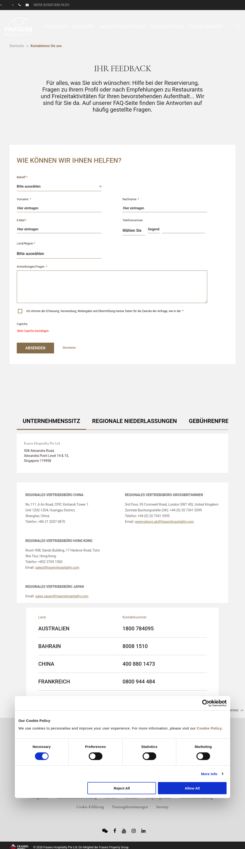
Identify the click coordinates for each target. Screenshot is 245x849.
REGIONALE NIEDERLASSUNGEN (134, 421)
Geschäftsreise (167, 26)
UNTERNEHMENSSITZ (51, 421)
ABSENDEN (35, 348)
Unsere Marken (206, 26)
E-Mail (22, 220)
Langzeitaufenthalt (122, 26)
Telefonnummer (132, 220)
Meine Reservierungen (51, 5)
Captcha (22, 324)
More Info (209, 774)
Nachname (130, 199)
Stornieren (69, 347)
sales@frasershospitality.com (57, 567)
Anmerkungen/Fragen (32, 266)
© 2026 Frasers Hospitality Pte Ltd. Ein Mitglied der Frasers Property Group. (81, 847)
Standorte (56, 26)
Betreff (22, 177)
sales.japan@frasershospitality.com (62, 596)
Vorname (24, 199)
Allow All (192, 788)
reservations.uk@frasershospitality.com (164, 522)
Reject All (122, 788)
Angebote (83, 26)
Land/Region (26, 243)
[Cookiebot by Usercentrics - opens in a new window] (206, 703)
